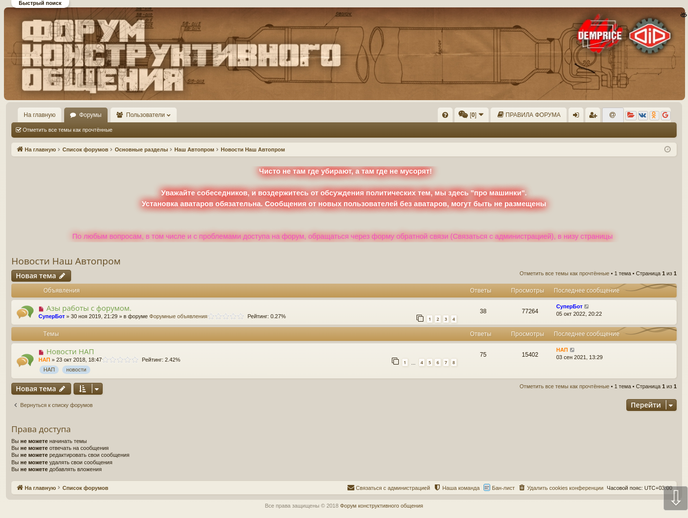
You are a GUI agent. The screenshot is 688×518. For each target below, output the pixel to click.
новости (76, 369)
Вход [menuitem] (578, 116)
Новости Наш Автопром (65, 261)
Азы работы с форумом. (89, 308)
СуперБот (51, 316)
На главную (39, 114)
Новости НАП (70, 351)
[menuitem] (445, 115)
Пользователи (145, 114)
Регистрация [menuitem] (594, 116)
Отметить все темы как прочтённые (68, 130)
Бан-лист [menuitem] (503, 488)
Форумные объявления (179, 316)
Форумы (90, 114)
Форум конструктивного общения (381, 506)
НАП (44, 360)
